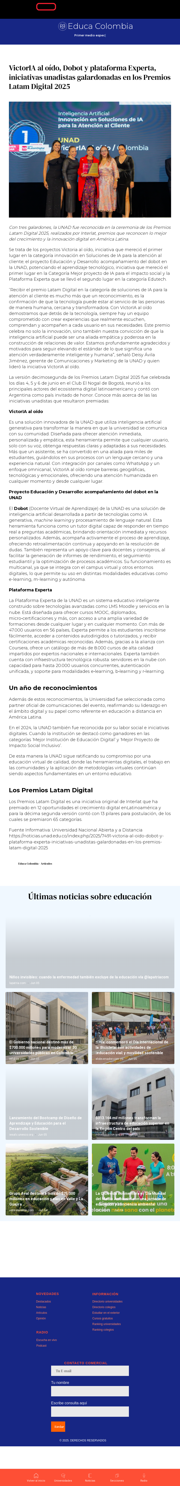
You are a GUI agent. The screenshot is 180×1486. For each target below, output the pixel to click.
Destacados (43, 1341)
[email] (90, 1410)
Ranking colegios (103, 1369)
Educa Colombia (100, 26)
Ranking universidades (106, 1363)
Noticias (41, 1346)
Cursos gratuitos (102, 1358)
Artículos (41, 1352)
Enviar (59, 1466)
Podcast (41, 1385)
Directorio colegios (104, 1346)
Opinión (41, 1358)
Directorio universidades (107, 1341)
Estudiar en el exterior (106, 1352)
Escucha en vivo (46, 1379)
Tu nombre (60, 1422)
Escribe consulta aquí (69, 1443)
